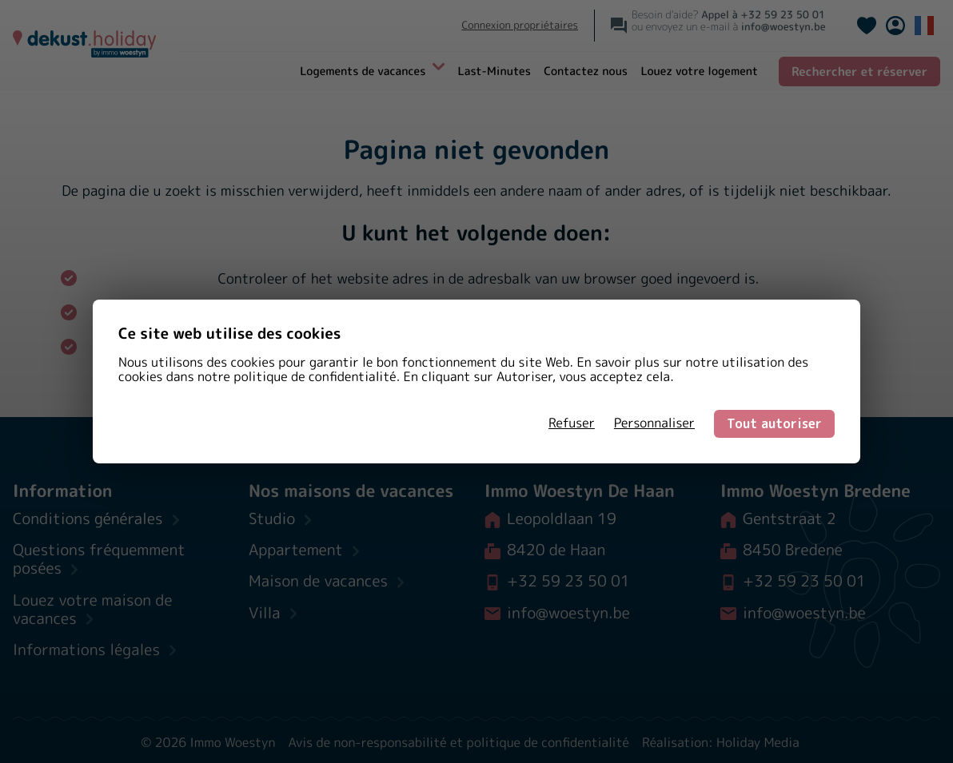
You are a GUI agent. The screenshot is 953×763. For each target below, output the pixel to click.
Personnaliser (654, 423)
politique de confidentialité (314, 377)
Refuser (571, 423)
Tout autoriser (774, 423)
